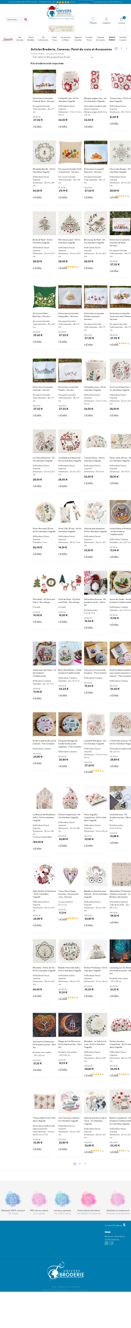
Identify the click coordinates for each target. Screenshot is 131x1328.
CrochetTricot (89, 39)
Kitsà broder (19, 39)
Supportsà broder (78, 39)
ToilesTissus (54, 39)
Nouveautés (8, 39)
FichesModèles (30, 39)
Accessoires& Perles (66, 39)
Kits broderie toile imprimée (55, 53)
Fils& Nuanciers (43, 39)
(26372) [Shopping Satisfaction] (73, 2)
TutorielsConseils (122, 39)
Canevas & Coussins (100, 39)
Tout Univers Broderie (37, 53)
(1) (77, 267)
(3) (128, 196)
